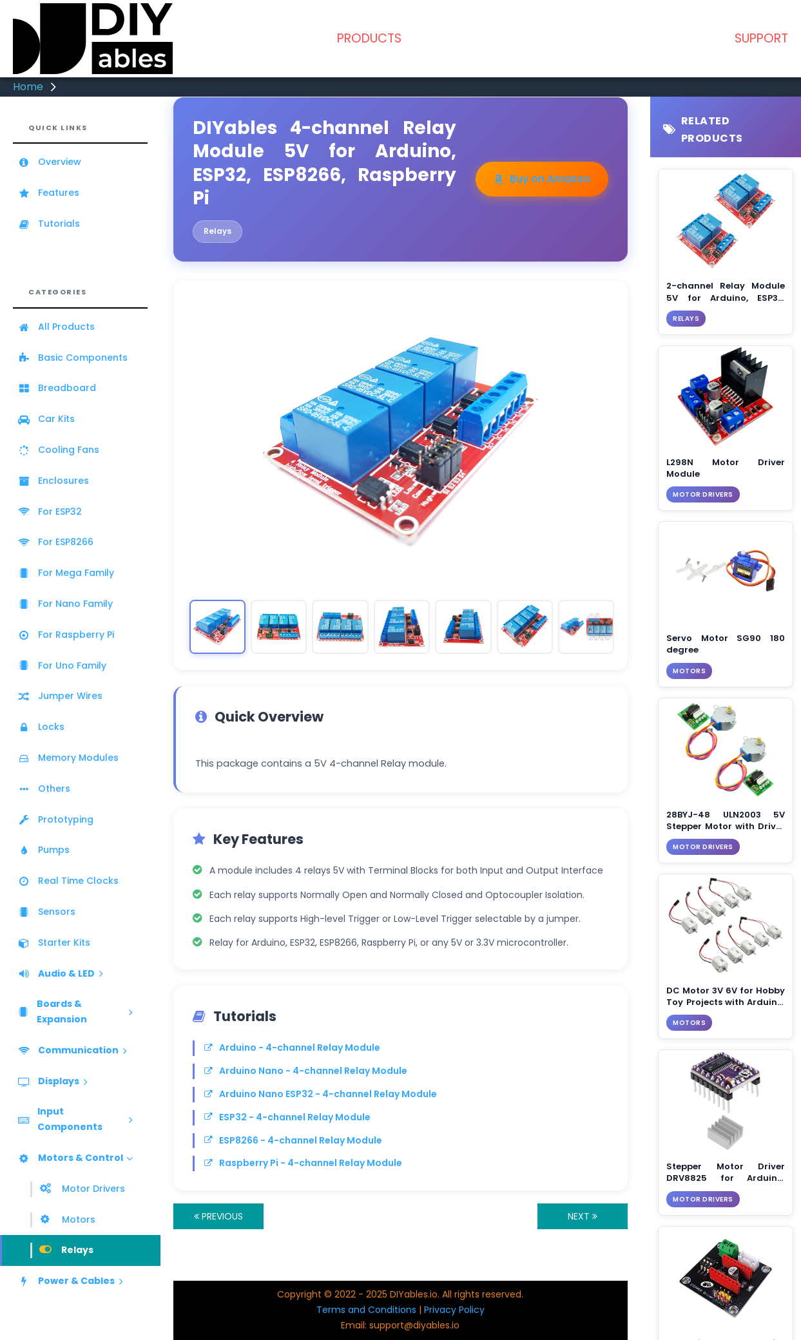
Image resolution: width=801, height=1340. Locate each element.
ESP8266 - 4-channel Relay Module (293, 1140)
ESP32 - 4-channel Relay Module (287, 1117)
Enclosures (53, 480)
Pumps (43, 849)
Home (28, 86)
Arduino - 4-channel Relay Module (292, 1047)
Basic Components (72, 357)
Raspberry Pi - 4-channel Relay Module (303, 1162)
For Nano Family (65, 603)
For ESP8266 (55, 541)
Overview (49, 161)
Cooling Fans (58, 449)
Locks (40, 726)
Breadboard (56, 387)
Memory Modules (68, 757)
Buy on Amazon (542, 179)
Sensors (46, 911)
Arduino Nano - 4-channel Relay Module (305, 1070)
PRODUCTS (369, 38)
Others (43, 788)
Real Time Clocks (68, 880)
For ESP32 (49, 511)
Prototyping (55, 819)
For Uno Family (61, 665)
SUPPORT (761, 38)
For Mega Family (65, 572)
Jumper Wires (59, 695)
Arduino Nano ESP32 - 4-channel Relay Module (320, 1093)
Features (48, 192)
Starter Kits (53, 942)
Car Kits (46, 418)
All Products (56, 326)
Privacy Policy (454, 1309)
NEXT (582, 1216)
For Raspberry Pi (65, 634)
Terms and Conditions (366, 1309)
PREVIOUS (218, 1216)
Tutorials (48, 223)
